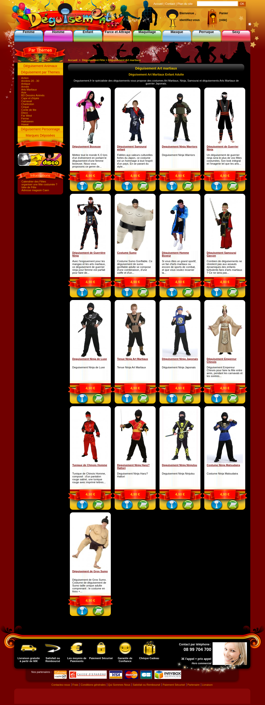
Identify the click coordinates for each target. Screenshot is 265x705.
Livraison (207, 684)
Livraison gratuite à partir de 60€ (29, 651)
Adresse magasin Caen (35, 190)
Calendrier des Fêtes (33, 181)
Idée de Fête (28, 187)
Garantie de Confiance (125, 651)
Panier (223, 13)
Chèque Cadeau (149, 650)
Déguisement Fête (93, 60)
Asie (23, 92)
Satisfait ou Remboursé (53, 651)
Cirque (25, 106)
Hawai (25, 124)
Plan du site (185, 4)
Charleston (27, 104)
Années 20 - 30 (30, 80)
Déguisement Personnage (40, 129)
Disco (24, 112)
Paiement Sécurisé (101, 650)
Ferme (25, 118)
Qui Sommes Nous (119, 684)
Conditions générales (93, 684)
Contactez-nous (60, 684)
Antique (25, 83)
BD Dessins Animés (33, 95)
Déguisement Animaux (40, 66)
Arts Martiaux (29, 89)
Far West (26, 115)
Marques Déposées (40, 135)
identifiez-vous (189, 20)
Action (25, 78)
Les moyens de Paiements (76, 651)
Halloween (27, 121)
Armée (25, 86)
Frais (75, 684)
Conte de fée (28, 109)
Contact (170, 4)
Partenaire (193, 684)
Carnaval (26, 101)
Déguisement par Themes (40, 72)
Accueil (72, 60)
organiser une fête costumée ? (39, 184)
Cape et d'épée (30, 98)
